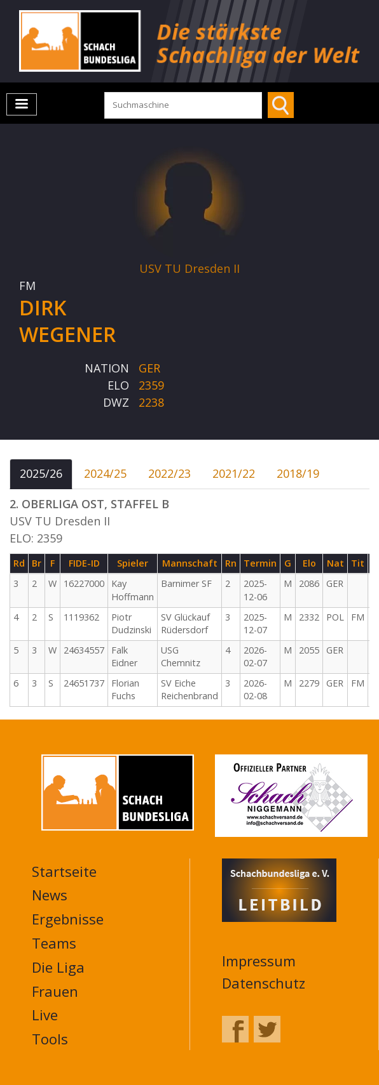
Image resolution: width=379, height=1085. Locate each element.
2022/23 (169, 473)
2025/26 (41, 473)
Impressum (259, 960)
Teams (54, 942)
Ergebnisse (68, 918)
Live (45, 1014)
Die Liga (58, 967)
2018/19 (298, 473)
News (49, 894)
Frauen (55, 991)
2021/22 (233, 473)
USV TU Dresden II (189, 268)
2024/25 (105, 473)
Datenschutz (263, 982)
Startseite (64, 871)
